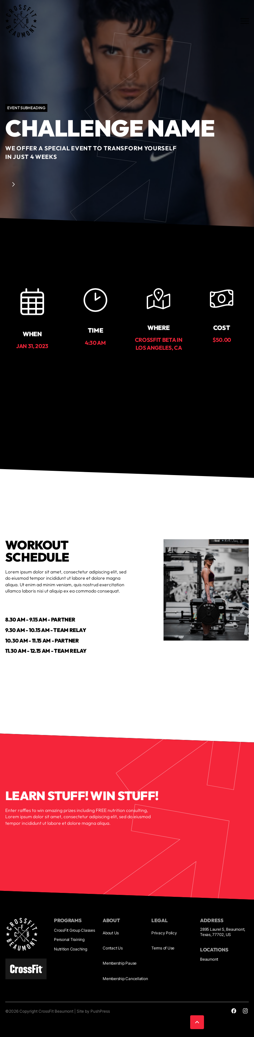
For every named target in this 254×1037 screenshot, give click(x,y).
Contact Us (113, 948)
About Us (111, 932)
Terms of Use (162, 948)
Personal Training (69, 939)
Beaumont (209, 959)
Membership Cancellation (125, 978)
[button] (198, 1022)
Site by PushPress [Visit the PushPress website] (93, 1011)
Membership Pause (120, 963)
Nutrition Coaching (70, 949)
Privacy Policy (164, 932)
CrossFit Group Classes (74, 930)
